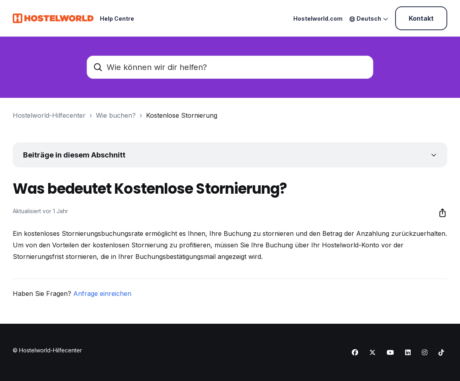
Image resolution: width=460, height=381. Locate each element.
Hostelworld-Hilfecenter (49, 115)
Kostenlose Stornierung (181, 115)
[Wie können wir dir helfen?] (230, 67)
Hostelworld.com (318, 18)
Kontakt (421, 18)
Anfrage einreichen (102, 293)
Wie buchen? (116, 115)
